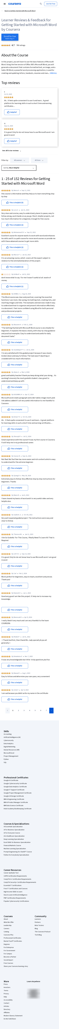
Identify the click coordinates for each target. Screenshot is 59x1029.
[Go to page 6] (41, 710)
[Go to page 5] (35, 710)
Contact (6, 1003)
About (6, 919)
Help (5, 997)
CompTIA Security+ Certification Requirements (20, 882)
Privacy (6, 994)
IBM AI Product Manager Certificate (16, 802)
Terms (6, 990)
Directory (7, 1009)
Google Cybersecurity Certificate (15, 783)
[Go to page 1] (13, 710)
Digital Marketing (9, 747)
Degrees (7, 944)
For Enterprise (9, 947)
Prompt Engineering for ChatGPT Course (18, 852)
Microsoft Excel (9, 753)
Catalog (6, 932)
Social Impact (8, 960)
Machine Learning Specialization (15, 849)
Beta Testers (39, 925)
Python (6, 759)
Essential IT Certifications (12, 885)
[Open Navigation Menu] (4, 4)
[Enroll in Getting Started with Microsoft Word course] (9, 37)
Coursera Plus (8, 935)
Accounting (7, 734)
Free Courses (8, 963)
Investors (7, 987)
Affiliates (7, 1012)
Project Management (11, 756)
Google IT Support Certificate (14, 790)
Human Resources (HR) (11, 750)
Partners (38, 922)
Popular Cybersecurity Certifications (16, 901)
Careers (6, 928)
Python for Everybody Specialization (16, 855)
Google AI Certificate (11, 780)
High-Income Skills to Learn (13, 892)
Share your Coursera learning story (16, 966)
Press (6, 984)
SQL (5, 762)
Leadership (7, 925)
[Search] (41, 4)
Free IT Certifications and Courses (16, 888)
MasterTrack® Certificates (13, 941)
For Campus (8, 954)
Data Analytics (8, 743)
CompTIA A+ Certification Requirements (17, 879)
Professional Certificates (12, 938)
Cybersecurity (9, 740)
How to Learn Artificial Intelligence (15, 895)
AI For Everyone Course (12, 833)
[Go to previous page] (7, 710)
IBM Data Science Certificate (13, 805)
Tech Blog (38, 935)
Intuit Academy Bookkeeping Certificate (17, 809)
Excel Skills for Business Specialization (17, 842)
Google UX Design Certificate (14, 796)
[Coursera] (14, 4)
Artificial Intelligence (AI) (12, 737)
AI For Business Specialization (14, 830)
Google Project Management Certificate (17, 793)
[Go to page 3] (24, 710)
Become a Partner (10, 957)
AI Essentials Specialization (13, 826)
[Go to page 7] (46, 710)
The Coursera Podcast (42, 932)
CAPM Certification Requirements (15, 876)
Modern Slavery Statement (13, 1016)
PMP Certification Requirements (15, 898)
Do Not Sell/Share (10, 1019)
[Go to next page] (51, 710)
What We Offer (9, 922)
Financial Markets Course (12, 845)
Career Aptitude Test (11, 873)
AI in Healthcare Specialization (14, 836)
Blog (36, 928)
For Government (9, 950)
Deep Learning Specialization (14, 839)
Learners (38, 919)
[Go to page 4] (29, 710)
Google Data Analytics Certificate (15, 787)
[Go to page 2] (18, 710)
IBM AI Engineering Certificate (14, 799)
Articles (6, 1006)
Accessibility (8, 1000)
